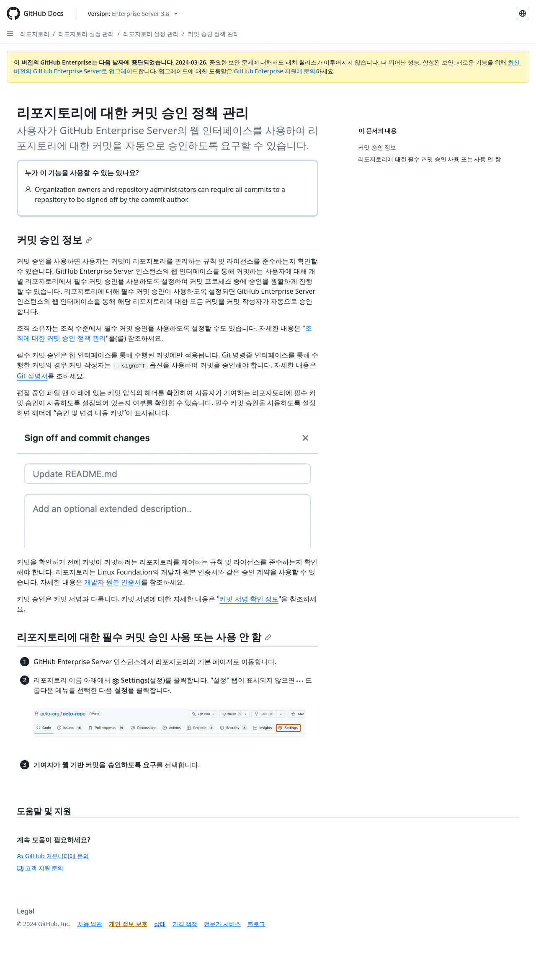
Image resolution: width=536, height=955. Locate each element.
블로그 (256, 924)
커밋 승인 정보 (54, 239)
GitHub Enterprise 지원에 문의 (274, 71)
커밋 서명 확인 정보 (248, 598)
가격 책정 (185, 924)
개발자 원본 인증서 (112, 582)
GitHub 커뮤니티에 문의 (53, 856)
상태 (160, 924)
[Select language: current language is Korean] (522, 13)
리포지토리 (34, 34)
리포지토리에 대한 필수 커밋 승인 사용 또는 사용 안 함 (144, 637)
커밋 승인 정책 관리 (213, 34)
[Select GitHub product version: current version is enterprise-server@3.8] (132, 13)
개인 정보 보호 (128, 924)
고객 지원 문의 (40, 868)
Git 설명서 (32, 375)
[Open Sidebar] (10, 33)
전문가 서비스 (222, 924)
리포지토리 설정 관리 (86, 34)
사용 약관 (90, 924)
